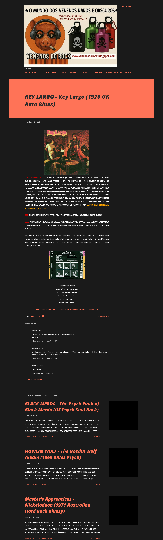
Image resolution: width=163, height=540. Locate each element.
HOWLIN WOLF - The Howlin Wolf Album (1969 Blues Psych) (60, 454)
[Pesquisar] (126, 6)
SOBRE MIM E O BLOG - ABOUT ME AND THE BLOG (112, 72)
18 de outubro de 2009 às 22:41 (44, 359)
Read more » (95, 436)
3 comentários (45, 484)
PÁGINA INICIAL (30, 72)
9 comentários (45, 538)
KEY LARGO (35, 317)
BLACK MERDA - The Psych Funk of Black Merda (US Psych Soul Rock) (62, 406)
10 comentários (46, 436)
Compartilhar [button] (102, 317)
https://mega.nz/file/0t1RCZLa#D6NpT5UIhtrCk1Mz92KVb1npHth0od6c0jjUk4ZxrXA (67, 309)
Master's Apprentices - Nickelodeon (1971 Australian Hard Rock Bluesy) (57, 505)
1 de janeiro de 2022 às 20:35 (43, 373)
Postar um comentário (33, 379)
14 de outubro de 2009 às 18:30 (44, 341)
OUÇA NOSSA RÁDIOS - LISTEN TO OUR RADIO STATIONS (65, 72)
